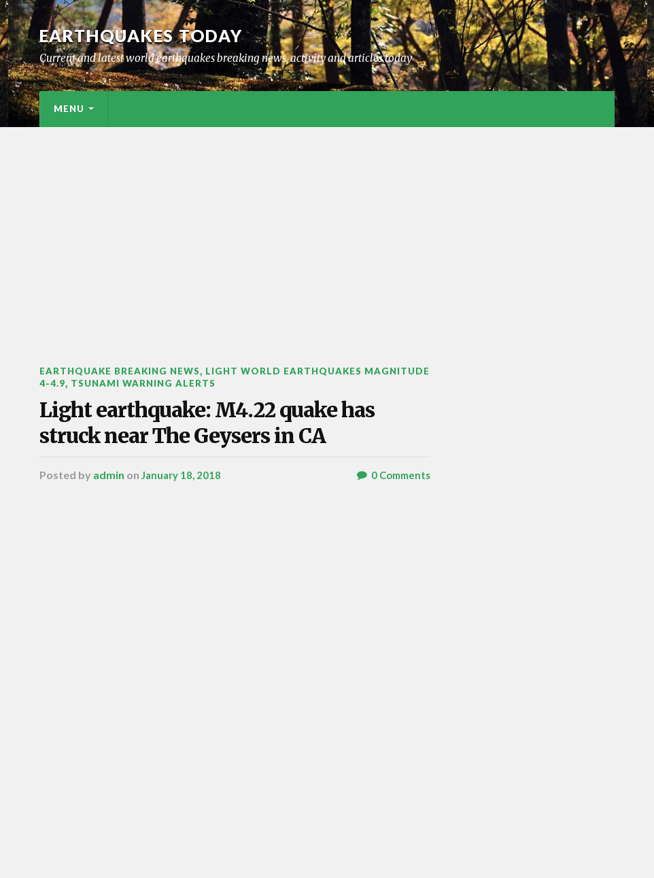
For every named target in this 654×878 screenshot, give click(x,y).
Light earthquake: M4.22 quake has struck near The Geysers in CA (222, 454)
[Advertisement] (327, 229)
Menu (69, 108)
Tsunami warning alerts (219, 382)
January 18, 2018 (183, 538)
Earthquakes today (147, 35)
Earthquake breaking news (125, 370)
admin (108, 538)
